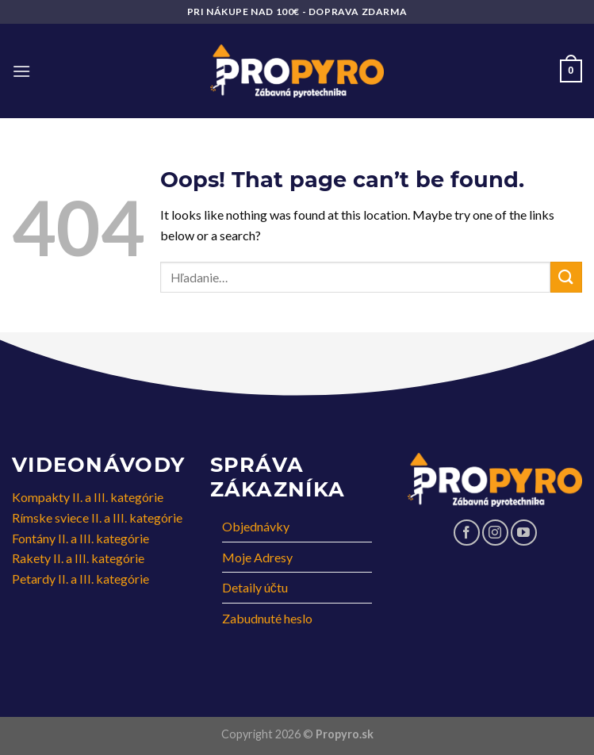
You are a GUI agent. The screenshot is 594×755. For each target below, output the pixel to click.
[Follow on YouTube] (524, 532)
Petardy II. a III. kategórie (80, 578)
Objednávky (255, 526)
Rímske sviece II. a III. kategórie (97, 517)
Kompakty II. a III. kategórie (87, 496)
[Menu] (21, 71)
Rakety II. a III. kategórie (78, 557)
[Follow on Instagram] (495, 532)
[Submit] (566, 277)
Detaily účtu (255, 587)
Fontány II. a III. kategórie (80, 538)
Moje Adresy (257, 557)
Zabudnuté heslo (267, 618)
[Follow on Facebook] (467, 532)
